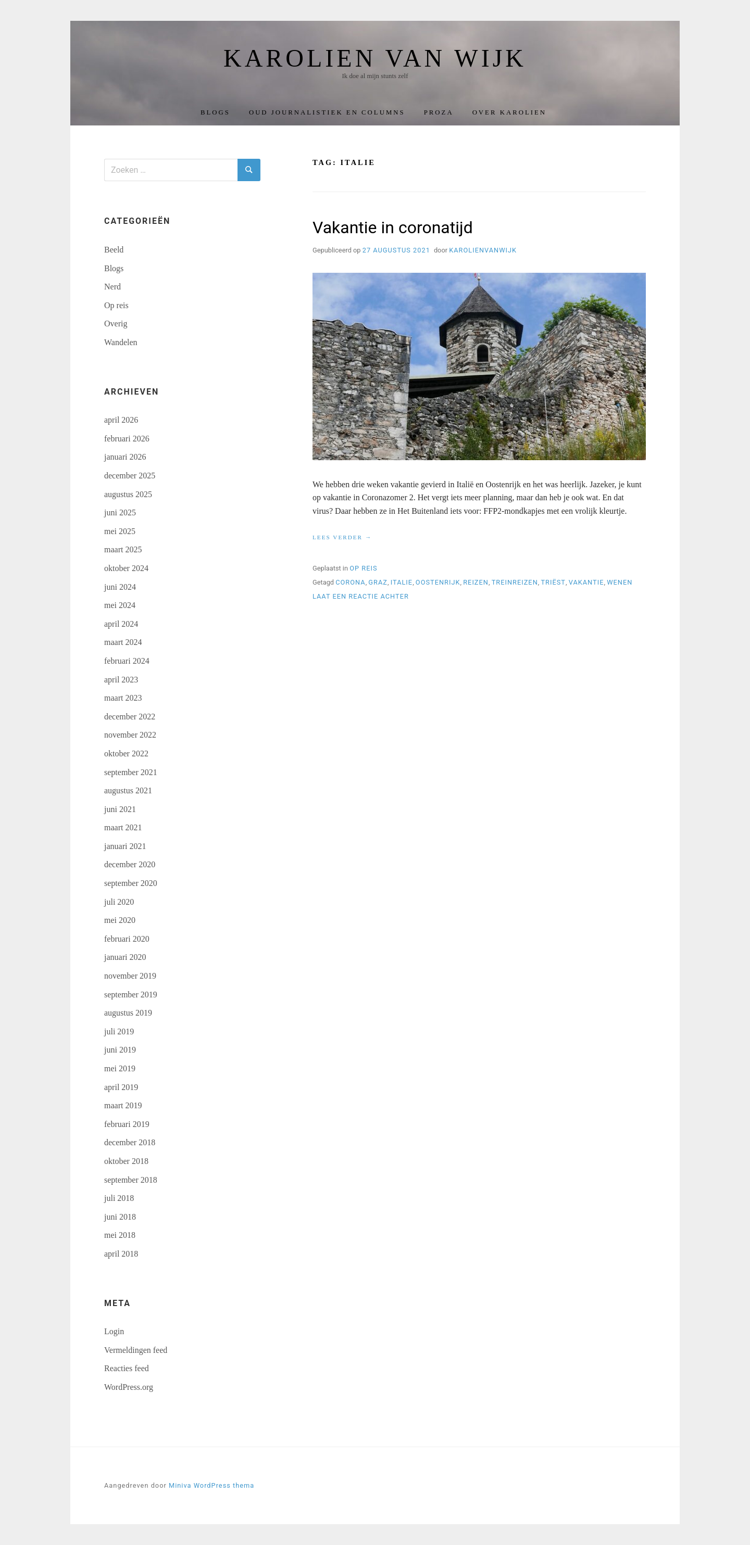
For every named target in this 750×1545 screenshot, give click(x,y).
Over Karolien (509, 112)
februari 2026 (126, 438)
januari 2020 (125, 957)
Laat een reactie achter (360, 596)
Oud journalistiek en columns (327, 112)
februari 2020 (126, 938)
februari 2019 (126, 1124)
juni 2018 (120, 1216)
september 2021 (130, 772)
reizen (476, 582)
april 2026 (121, 419)
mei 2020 (119, 920)
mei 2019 (119, 1068)
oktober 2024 (126, 568)
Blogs (215, 112)
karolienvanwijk (483, 250)
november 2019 (130, 975)
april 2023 (121, 679)
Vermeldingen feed (135, 1350)
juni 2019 (120, 1049)
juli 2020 (119, 901)
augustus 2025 (128, 494)
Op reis (363, 568)
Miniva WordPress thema (211, 1485)
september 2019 (130, 994)
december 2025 (129, 475)
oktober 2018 (126, 1161)
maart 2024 (123, 642)
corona (350, 582)
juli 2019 (119, 1031)
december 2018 (129, 1142)
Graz (378, 582)
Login (114, 1331)
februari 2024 (126, 660)
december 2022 (129, 716)
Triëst (553, 582)
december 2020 (129, 864)
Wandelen (121, 342)
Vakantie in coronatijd (392, 227)
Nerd (112, 286)
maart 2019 (123, 1105)
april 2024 (121, 623)
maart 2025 (123, 549)
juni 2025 (120, 512)
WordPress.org (128, 1387)
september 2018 (130, 1179)
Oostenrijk (438, 582)
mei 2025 (119, 531)
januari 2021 (125, 846)
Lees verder (342, 537)
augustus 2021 (128, 790)
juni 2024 (120, 586)
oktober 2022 (126, 753)
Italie (402, 582)
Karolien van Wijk (375, 58)
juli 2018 (119, 1198)
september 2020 (130, 883)
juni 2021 (120, 809)
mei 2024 (119, 605)
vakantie (586, 582)
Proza (439, 112)
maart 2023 (123, 697)
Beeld (113, 249)
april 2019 (121, 1087)
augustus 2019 (128, 1012)
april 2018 (121, 1253)
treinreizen (515, 582)
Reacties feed (126, 1368)
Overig (115, 323)
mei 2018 (119, 1235)
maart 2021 (123, 827)
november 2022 (130, 734)
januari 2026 (125, 456)
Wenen (619, 582)
